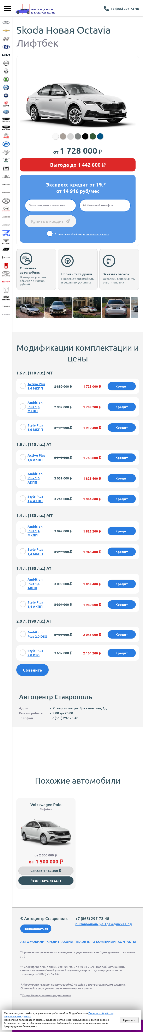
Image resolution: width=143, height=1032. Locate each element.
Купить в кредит (50, 221)
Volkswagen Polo (45, 804)
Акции (67, 941)
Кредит (53, 941)
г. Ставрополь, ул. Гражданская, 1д (103, 923)
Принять (129, 1020)
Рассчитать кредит (45, 880)
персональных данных (96, 234)
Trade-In (82, 941)
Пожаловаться (36, 928)
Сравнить (32, 670)
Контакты (127, 941)
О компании (104, 941)
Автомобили (32, 941)
